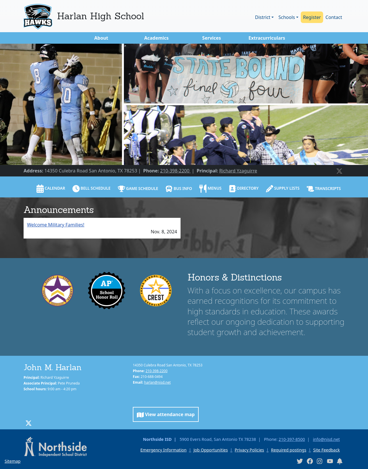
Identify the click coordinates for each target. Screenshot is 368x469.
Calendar (51, 188)
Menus (210, 188)
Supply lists (283, 188)
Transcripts (324, 189)
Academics (156, 38)
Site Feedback (326, 450)
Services (211, 38)
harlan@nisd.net (157, 382)
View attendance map (166, 414)
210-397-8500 (292, 439)
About (101, 38)
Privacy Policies (249, 450)
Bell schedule (91, 188)
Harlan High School (100, 16)
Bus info (178, 189)
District (262, 17)
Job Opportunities (210, 450)
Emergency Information (163, 450)
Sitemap (12, 461)
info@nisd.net (326, 439)
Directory (244, 188)
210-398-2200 (175, 171)
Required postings (288, 450)
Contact (333, 17)
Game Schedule (138, 189)
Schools (286, 17)
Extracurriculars (266, 38)
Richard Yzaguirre (238, 171)
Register (312, 17)
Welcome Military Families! (55, 225)
